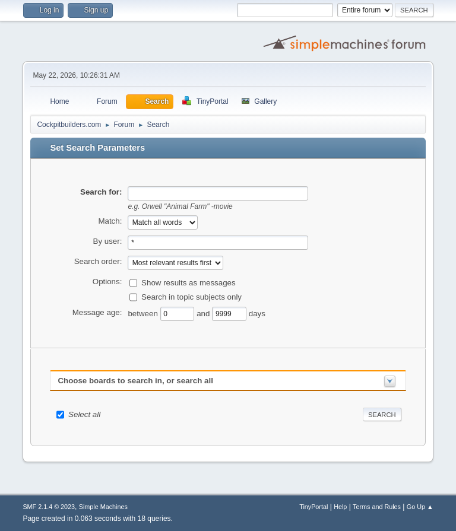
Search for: (101, 191)
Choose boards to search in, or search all (135, 380)
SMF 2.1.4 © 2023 (49, 506)
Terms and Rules (377, 506)
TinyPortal (313, 506)
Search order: (98, 261)
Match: (110, 221)
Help (340, 506)
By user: (107, 241)
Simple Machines (103, 506)
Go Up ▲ (420, 506)
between (144, 313)
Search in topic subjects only (191, 296)
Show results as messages (188, 282)
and (204, 313)
